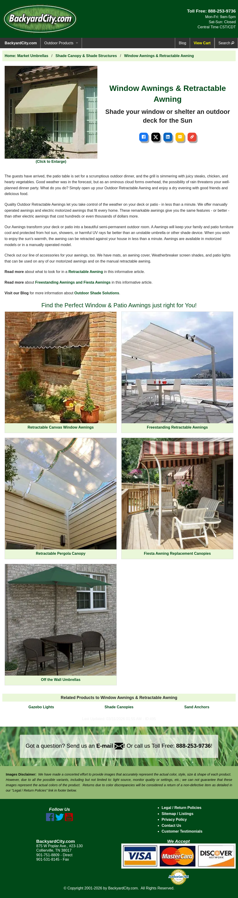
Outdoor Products (58, 43)
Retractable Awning (85, 272)
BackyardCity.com (21, 43)
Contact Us (171, 825)
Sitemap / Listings (177, 814)
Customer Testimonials (182, 831)
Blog (182, 43)
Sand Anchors (196, 707)
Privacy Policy (174, 819)
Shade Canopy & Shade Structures (86, 56)
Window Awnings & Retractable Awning (159, 56)
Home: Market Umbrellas (26, 56)
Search (226, 43)
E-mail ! (110, 746)
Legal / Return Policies (182, 808)
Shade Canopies (119, 707)
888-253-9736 (222, 11)
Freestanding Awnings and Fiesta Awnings (73, 282)
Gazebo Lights (41, 707)
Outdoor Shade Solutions (96, 293)
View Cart (202, 43)
